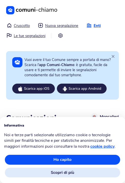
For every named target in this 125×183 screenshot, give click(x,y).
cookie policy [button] (102, 146)
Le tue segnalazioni (26, 35)
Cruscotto (18, 25)
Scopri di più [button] (62, 172)
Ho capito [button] (62, 159)
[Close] (113, 56)
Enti (93, 25)
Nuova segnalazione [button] (58, 25)
